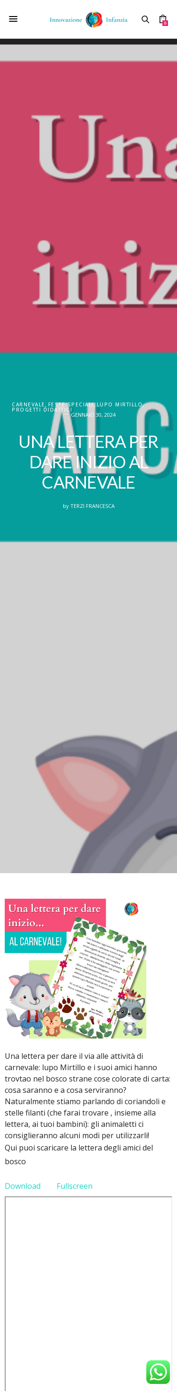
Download (23, 1186)
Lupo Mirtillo (120, 404)
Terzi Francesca (92, 505)
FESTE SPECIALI (71, 404)
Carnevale (28, 404)
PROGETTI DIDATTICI (42, 409)
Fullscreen (75, 1186)
